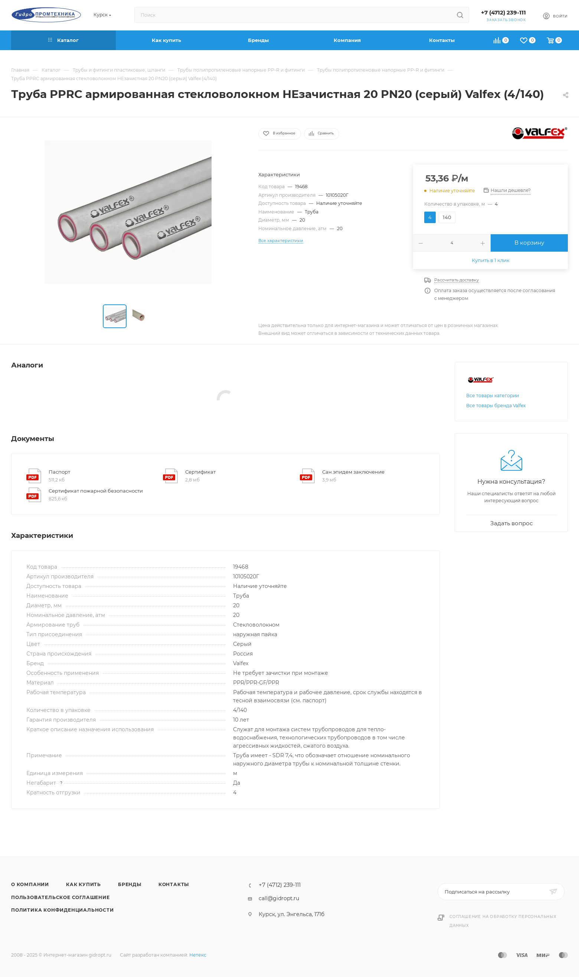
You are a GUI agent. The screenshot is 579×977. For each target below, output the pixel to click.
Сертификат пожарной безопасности (96, 491)
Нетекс (197, 955)
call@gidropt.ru (279, 898)
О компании (30, 884)
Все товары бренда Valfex (496, 405)
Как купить (83, 884)
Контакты (173, 884)
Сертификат (200, 472)
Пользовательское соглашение (60, 897)
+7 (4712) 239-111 (503, 12)
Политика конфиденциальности (62, 910)
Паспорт (59, 472)
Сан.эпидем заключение (353, 472)
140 (447, 217)
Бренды (129, 884)
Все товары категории (492, 395)
